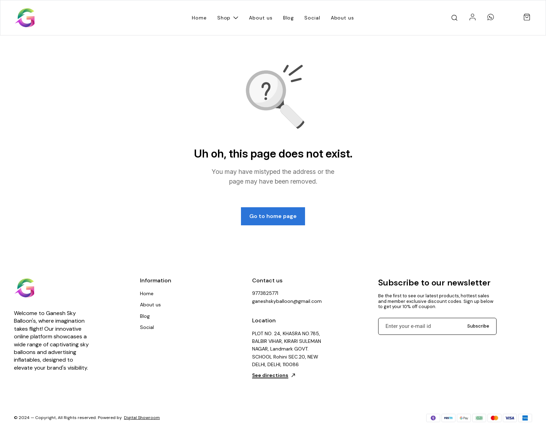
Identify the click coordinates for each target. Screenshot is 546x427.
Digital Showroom (142, 417)
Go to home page (273, 216)
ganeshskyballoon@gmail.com (287, 301)
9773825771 (265, 293)
